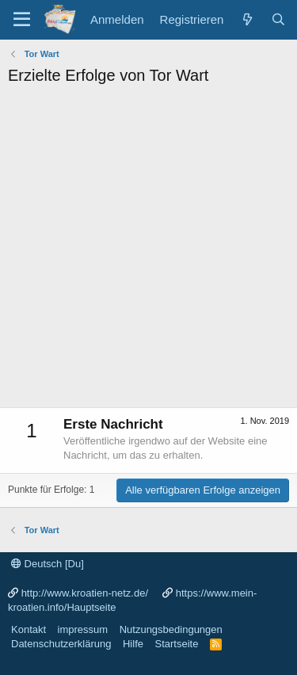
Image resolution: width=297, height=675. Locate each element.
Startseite (176, 644)
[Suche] (278, 19)
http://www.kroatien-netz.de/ (84, 593)
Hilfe (133, 644)
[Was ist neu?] (246, 19)
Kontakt (28, 629)
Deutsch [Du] (47, 564)
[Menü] (21, 20)
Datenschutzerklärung (61, 644)
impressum (83, 629)
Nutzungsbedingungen (171, 629)
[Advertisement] (148, 250)
